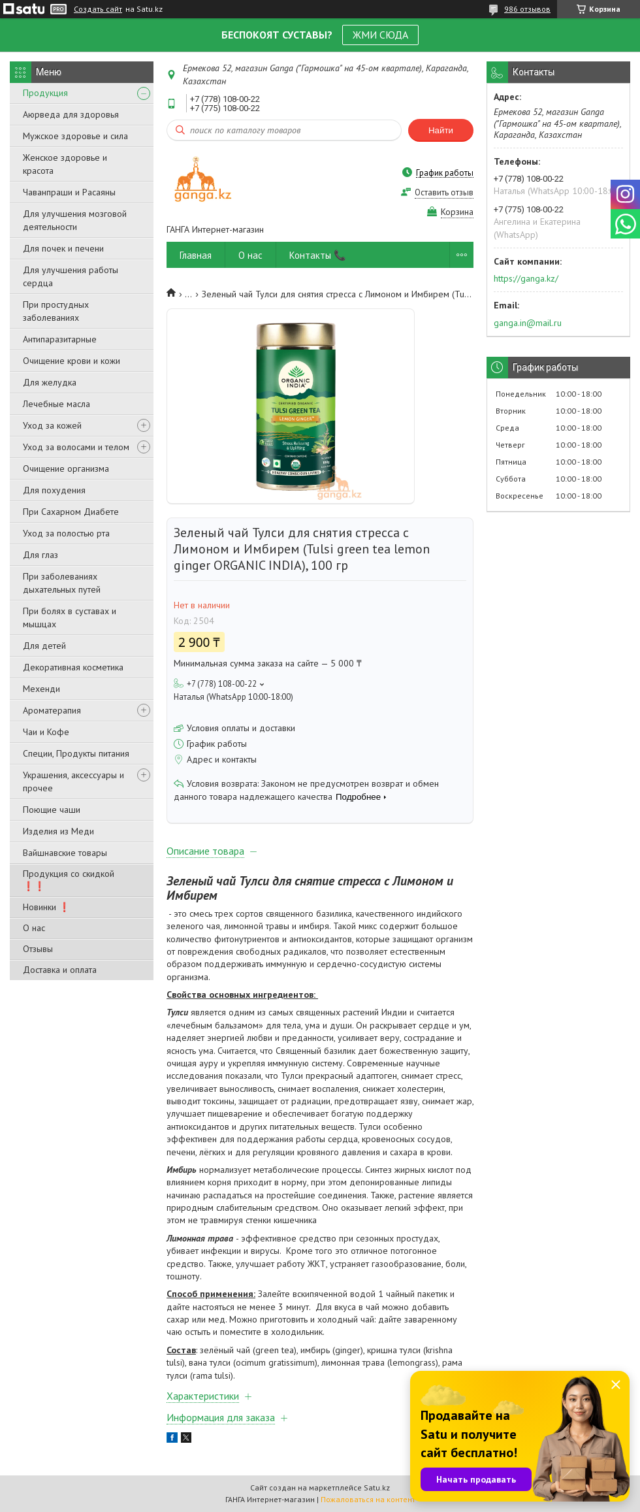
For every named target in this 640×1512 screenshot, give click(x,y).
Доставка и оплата (60, 970)
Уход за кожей (52, 425)
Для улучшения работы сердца (70, 276)
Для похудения (54, 490)
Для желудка (49, 382)
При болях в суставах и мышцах (69, 617)
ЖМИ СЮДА (380, 34)
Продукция (45, 93)
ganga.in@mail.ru (528, 323)
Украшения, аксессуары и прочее (73, 781)
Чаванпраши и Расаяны (69, 192)
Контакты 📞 (317, 255)
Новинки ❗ (46, 907)
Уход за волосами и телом (76, 447)
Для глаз (40, 555)
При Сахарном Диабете (71, 512)
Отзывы (38, 949)
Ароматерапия (52, 710)
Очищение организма (66, 468)
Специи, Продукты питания (76, 753)
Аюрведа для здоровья (71, 114)
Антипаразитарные (60, 339)
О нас (34, 928)
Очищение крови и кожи (71, 361)
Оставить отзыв (444, 192)
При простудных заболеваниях (56, 311)
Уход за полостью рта (66, 533)
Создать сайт (98, 9)
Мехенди (41, 689)
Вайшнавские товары (65, 853)
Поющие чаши (51, 809)
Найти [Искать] (440, 130)
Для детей (44, 645)
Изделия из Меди (58, 831)
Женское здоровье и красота (65, 164)
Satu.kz (377, 1487)
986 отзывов (527, 9)
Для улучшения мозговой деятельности (75, 220)
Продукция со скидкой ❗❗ (68, 880)
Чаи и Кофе (46, 732)
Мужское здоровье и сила (75, 136)
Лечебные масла (56, 404)
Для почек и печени (63, 248)
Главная (196, 255)
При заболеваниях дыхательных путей (62, 582)
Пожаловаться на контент (368, 1499)
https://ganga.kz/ (526, 278)
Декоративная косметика (73, 667)
